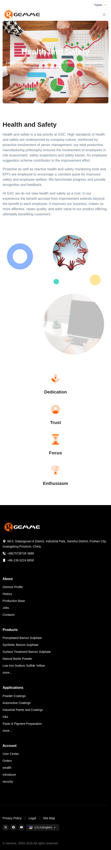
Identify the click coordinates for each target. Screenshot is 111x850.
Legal (32, 818)
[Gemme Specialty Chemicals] (22, 14)
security (8, 781)
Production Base (14, 601)
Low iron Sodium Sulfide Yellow (24, 665)
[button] (55, 93)
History (7, 594)
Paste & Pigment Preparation (22, 723)
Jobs (6, 607)
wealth (7, 767)
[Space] (22, 527)
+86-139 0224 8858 (18, 560)
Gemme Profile (13, 587)
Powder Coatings (14, 696)
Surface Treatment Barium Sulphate (27, 651)
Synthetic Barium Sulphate (20, 645)
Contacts (9, 614)
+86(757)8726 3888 (18, 553)
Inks (5, 716)
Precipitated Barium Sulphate (22, 638)
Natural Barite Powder (17, 658)
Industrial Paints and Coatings (23, 710)
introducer (9, 774)
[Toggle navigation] (100, 5)
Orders (7, 760)
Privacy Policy (12, 818)
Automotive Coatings (17, 703)
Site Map (49, 818)
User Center (11, 754)
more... (7, 672)
